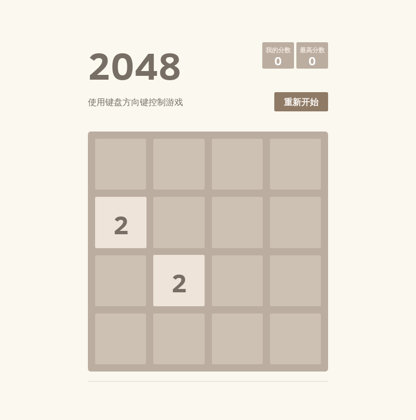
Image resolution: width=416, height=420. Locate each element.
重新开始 (301, 102)
